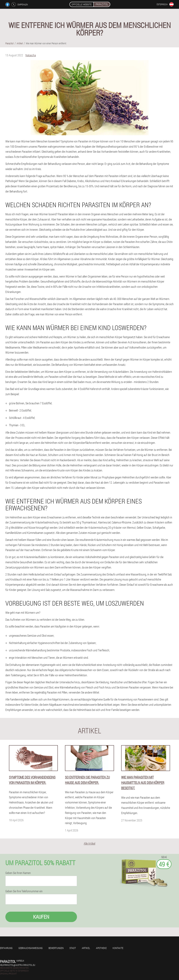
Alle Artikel (89, 843)
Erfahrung (6, 948)
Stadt (72, 948)
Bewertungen (56, 948)
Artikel (86, 948)
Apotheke (101, 948)
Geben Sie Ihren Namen (18, 872)
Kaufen (41, 916)
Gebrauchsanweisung (30, 948)
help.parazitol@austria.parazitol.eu (17, 964)
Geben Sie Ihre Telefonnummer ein (24, 891)
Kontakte (118, 948)
